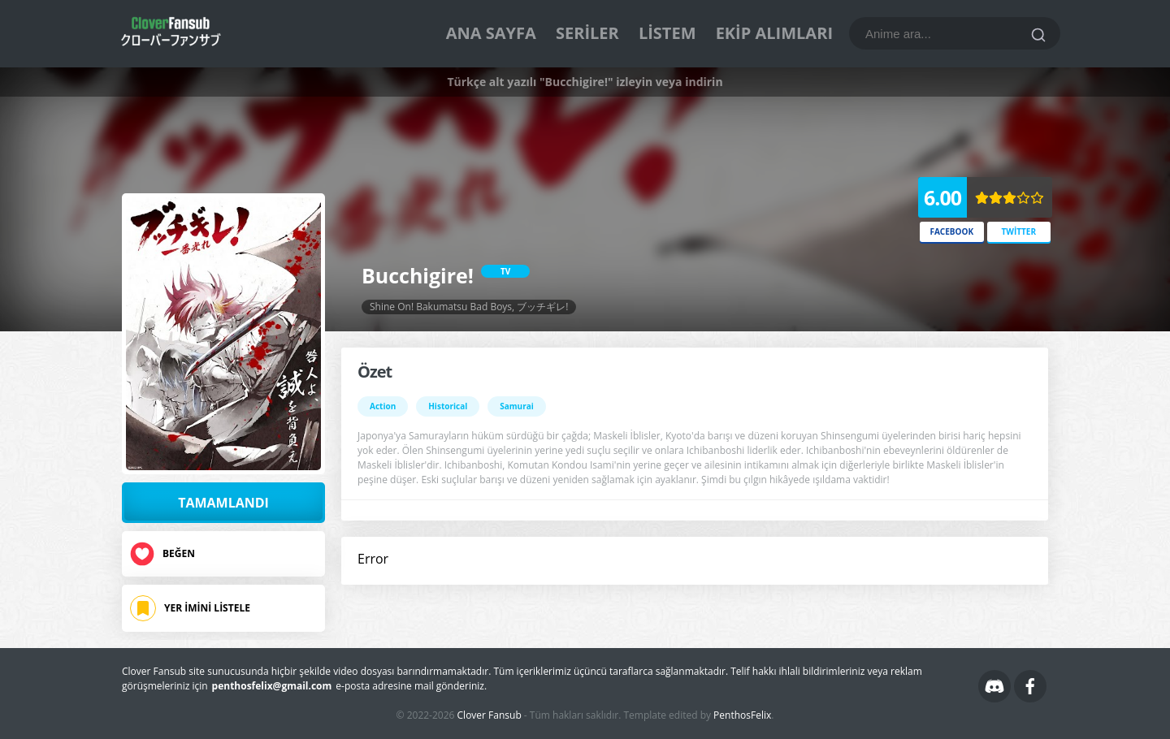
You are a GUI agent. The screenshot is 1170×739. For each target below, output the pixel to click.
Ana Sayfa (491, 33)
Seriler (587, 33)
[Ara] (1038, 35)
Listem (667, 33)
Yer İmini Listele (207, 608)
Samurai (517, 406)
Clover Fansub (489, 715)
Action (383, 406)
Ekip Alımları (774, 33)
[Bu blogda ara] (954, 33)
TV (505, 271)
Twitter (1018, 231)
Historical (447, 406)
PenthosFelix (742, 715)
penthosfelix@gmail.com (272, 686)
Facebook (951, 231)
